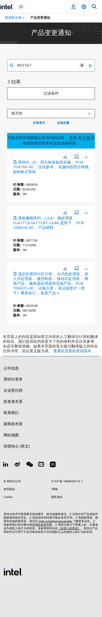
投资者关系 (13, 401)
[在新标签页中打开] (65, 157)
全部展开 (39, 123)
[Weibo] (18, 465)
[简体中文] (83, 6)
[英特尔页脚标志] (13, 571)
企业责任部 (13, 390)
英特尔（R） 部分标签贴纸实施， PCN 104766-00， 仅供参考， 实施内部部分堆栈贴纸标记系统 (51, 167)
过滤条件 (51, 93)
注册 (87, 137)
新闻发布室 (13, 424)
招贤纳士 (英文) (17, 446)
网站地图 (11, 435)
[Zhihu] (53, 465)
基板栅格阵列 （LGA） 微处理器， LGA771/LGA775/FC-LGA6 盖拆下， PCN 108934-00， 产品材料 (48, 223)
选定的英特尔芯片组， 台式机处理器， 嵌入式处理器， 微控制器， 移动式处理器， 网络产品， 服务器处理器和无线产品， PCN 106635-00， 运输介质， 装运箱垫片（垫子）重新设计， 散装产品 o (50, 283)
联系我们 (11, 412)
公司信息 (11, 368)
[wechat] (29, 465)
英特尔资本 (13, 379)
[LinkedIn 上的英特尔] (6, 465)
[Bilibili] (41, 465)
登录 (73, 137)
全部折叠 (63, 123)
